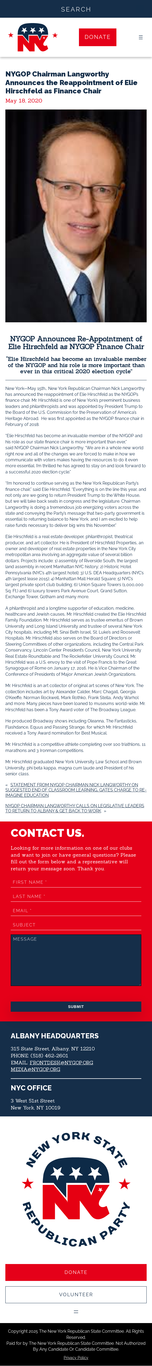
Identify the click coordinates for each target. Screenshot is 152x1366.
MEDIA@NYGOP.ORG (35, 1069)
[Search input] (76, 9)
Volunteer (76, 1295)
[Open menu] (141, 37)
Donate (98, 37)
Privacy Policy (76, 1358)
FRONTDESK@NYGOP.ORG (61, 1063)
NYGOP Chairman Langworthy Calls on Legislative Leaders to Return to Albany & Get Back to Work (74, 808)
